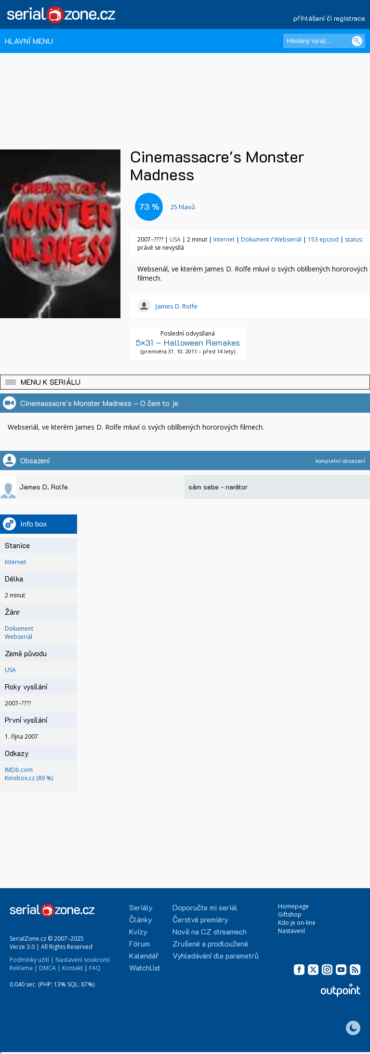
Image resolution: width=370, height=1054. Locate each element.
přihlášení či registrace (329, 18)
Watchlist (144, 967)
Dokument (255, 239)
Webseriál (288, 239)
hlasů (183, 207)
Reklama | (24, 968)
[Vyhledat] (357, 41)
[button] (185, 382)
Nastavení (291, 931)
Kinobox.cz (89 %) (29, 778)
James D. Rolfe (177, 306)
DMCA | (50, 968)
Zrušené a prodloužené (210, 943)
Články (140, 919)
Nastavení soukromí (82, 960)
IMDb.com (19, 770)
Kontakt (72, 968)
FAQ (95, 968)
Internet (224, 239)
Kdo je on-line (297, 923)
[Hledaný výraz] (324, 41)
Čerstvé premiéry (200, 919)
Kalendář (144, 955)
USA (175, 239)
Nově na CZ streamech (209, 931)
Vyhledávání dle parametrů (215, 955)
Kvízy (138, 931)
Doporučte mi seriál (205, 907)
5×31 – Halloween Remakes (187, 342)
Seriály (141, 907)
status (353, 239)
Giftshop (290, 914)
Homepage (293, 906)
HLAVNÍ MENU (29, 41)
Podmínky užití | (32, 960)
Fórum (139, 943)
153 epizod (323, 239)
